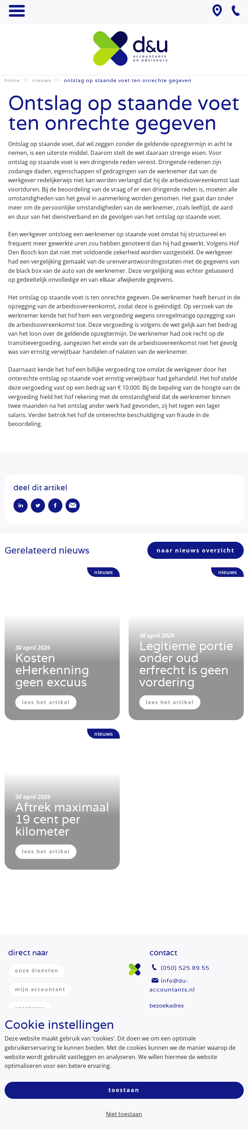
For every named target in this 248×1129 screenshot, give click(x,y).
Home (12, 80)
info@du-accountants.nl (172, 985)
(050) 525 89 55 (185, 968)
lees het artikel (46, 702)
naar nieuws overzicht (196, 550)
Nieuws (41, 80)
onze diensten (36, 970)
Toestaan (124, 1090)
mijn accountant (40, 989)
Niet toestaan (124, 1114)
